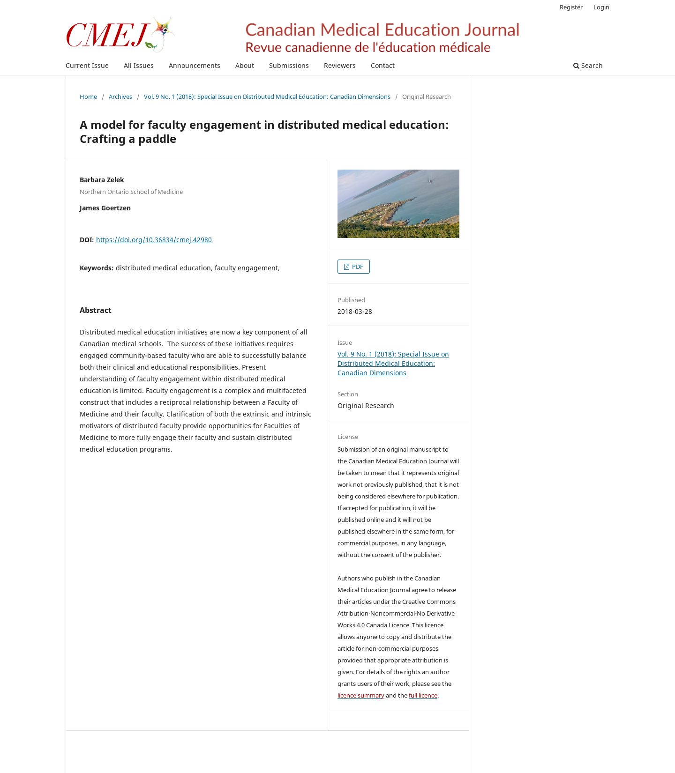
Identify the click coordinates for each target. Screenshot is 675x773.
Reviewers (340, 65)
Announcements (194, 65)
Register (571, 7)
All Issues (139, 65)
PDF (357, 266)
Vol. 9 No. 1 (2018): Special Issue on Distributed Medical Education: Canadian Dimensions (267, 96)
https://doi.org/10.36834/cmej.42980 (154, 239)
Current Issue (87, 65)
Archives (120, 96)
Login (601, 7)
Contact (383, 65)
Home (88, 96)
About (244, 65)
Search (588, 65)
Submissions (289, 65)
